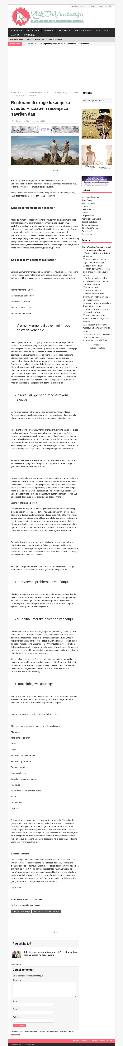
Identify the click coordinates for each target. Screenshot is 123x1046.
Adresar (48, 30)
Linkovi (100, 6)
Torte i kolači (87, 231)
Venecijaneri (87, 234)
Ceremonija (64, 30)
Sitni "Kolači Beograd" (91, 228)
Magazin (15, 35)
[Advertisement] (67, 68)
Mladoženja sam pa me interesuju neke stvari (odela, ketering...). (95, 318)
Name (15, 1001)
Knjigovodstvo (88, 216)
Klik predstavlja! (55, 39)
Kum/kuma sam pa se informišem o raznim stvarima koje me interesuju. (96, 297)
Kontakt (108, 6)
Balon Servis (87, 200)
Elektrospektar (88, 209)
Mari (28, 121)
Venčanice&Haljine (35, 39)
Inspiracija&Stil (38, 121)
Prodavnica (33, 30)
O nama (83, 6)
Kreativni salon (83, 30)
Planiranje (16, 30)
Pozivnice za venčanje (91, 219)
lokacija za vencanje (21, 911)
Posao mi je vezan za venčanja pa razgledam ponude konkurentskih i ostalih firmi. (97, 337)
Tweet (55, 171)
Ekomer (85, 206)
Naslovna (74, 6)
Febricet (85, 213)
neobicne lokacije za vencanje (46, 911)
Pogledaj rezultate (97, 348)
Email (15, 1009)
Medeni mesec (16, 39)
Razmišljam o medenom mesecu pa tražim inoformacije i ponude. (97, 328)
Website (16, 1017)
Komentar (17, 980)
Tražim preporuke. (93, 291)
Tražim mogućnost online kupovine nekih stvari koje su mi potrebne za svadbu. (96, 281)
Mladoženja (102, 30)
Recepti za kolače (89, 222)
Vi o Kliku (92, 6)
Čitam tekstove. (92, 287)
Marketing (29, 35)
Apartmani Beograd (90, 197)
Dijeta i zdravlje (88, 203)
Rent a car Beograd (90, 225)
